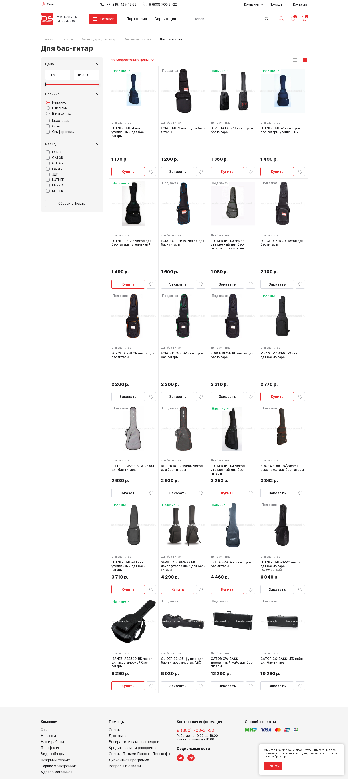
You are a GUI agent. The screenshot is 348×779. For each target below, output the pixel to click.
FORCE (54, 152)
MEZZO (54, 185)
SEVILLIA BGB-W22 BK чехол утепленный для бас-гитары (180, 512)
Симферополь (60, 132)
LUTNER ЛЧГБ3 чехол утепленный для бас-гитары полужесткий (229, 227)
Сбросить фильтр (71, 203)
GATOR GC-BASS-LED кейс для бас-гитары (283, 607)
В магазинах (58, 113)
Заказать (177, 154)
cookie (288, 748)
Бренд (50, 144)
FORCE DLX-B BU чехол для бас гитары (230, 322)
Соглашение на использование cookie (66, 762)
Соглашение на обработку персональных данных (74, 758)
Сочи (53, 126)
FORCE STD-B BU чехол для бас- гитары (180, 225)
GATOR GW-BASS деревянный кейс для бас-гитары (229, 609)
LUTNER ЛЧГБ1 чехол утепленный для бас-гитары (129, 130)
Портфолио (137, 18)
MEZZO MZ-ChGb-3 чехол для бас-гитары (282, 322)
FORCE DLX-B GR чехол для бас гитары (180, 322)
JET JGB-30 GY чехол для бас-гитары (232, 511)
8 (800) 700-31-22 (195, 678)
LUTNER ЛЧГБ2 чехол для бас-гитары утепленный (282, 129)
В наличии (57, 108)
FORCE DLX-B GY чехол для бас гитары (280, 225)
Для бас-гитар (122, 121)
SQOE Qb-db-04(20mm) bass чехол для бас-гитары (280, 416)
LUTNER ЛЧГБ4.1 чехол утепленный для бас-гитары (130, 512)
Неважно (56, 102)
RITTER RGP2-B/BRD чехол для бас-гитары (183, 414)
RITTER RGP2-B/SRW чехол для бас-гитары (130, 414)
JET (52, 174)
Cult (96, 768)
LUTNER (55, 180)
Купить (128, 154)
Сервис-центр (167, 18)
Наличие (52, 94)
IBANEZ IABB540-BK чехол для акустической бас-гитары (133, 609)
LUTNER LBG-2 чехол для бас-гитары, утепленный (132, 225)
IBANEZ (54, 169)
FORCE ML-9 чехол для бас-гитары (180, 129)
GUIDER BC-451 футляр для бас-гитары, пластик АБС (183, 607)
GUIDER (55, 163)
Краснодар (57, 120)
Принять (271, 764)
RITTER (54, 191)
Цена (49, 64)
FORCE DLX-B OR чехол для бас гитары (131, 322)
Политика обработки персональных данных (70, 755)
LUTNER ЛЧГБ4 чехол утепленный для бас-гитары (229, 416)
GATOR (54, 158)
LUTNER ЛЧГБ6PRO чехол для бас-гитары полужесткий (282, 512)
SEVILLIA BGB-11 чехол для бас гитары (233, 129)
